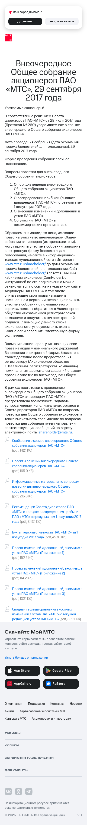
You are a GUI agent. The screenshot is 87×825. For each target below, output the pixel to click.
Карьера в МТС (15, 718)
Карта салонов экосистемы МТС (42, 711)
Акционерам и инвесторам (51, 718)
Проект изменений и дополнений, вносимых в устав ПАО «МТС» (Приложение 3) (47, 591)
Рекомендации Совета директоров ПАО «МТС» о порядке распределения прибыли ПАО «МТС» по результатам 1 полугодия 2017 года (46, 514)
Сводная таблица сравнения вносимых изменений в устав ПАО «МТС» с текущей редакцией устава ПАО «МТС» (44, 614)
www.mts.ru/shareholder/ (25, 264)
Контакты (57, 703)
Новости (76, 703)
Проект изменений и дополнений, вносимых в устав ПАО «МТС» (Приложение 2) (47, 571)
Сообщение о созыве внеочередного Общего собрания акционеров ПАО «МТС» (47, 443)
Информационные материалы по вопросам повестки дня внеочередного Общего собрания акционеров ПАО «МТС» (45, 486)
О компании (14, 703)
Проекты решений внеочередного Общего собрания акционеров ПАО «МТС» (45, 464)
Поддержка (36, 703)
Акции (9, 711)
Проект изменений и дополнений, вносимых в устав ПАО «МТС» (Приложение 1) (47, 550)
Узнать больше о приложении (26, 657)
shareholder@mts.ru (55, 432)
